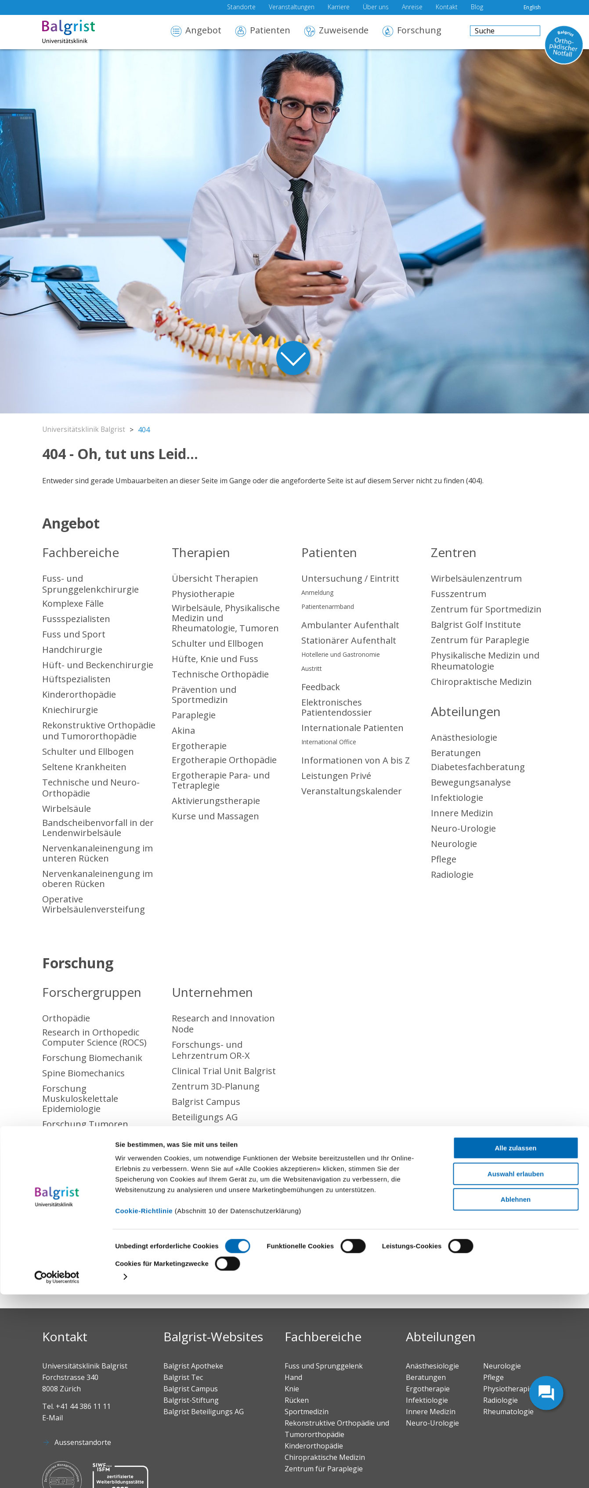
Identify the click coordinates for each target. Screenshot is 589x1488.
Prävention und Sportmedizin (204, 694)
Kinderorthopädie (79, 694)
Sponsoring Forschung (89, 1170)
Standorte (241, 7)
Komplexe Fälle (73, 603)
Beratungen (456, 753)
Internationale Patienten (352, 728)
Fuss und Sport (73, 634)
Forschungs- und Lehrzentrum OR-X (211, 1050)
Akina (183, 730)
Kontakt (447, 7)
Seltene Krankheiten (84, 767)
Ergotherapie (199, 746)
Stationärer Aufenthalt (348, 640)
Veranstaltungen (291, 7)
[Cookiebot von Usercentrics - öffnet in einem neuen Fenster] (56, 1470)
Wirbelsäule (66, 809)
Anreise (412, 7)
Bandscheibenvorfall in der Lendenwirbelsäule (98, 828)
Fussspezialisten (76, 619)
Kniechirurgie (70, 710)
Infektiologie (457, 798)
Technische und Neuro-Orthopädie (91, 787)
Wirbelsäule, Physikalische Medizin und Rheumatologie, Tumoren (226, 618)
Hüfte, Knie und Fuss (215, 659)
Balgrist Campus (206, 1102)
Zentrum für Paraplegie (480, 640)
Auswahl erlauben (516, 1367)
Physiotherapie (203, 594)
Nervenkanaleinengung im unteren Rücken (97, 853)
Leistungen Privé (336, 776)
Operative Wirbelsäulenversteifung (93, 904)
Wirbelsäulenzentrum (476, 578)
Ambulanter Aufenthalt (350, 625)
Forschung (419, 31)
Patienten (270, 31)
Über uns (376, 7)
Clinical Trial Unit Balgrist (224, 1071)
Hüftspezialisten (76, 679)
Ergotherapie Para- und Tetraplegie (221, 780)
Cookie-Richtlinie (144, 1404)
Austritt (311, 668)
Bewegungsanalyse (471, 782)
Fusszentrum (458, 594)
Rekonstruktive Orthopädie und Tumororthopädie (98, 730)
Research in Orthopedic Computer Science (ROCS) (94, 1037)
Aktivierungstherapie (216, 801)
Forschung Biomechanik (92, 1058)
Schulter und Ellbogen (88, 751)
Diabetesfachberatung (478, 767)
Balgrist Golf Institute (476, 624)
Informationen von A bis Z (355, 760)
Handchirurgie (72, 649)
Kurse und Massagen (215, 816)
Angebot (203, 31)
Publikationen (71, 1155)
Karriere (339, 7)
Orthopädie (66, 1018)
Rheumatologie (73, 1247)
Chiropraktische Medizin (481, 682)
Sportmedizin (70, 1185)
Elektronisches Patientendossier (336, 707)
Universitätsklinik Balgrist (84, 429)
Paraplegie (194, 715)
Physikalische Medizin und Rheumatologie (485, 660)
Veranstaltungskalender (351, 791)
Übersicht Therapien (215, 578)
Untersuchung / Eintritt (350, 578)
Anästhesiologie (464, 737)
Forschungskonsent (83, 1139)
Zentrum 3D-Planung (216, 1086)
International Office (328, 742)
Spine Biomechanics (83, 1073)
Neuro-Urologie (463, 828)
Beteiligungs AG (205, 1117)
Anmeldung (317, 592)
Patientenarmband (327, 606)
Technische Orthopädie (220, 674)
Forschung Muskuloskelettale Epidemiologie (80, 1098)
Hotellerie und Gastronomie (340, 654)
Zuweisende (344, 31)
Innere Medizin (462, 813)
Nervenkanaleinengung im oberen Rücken (97, 879)
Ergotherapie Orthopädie (224, 760)
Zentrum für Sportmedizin (486, 609)
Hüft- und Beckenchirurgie (97, 665)
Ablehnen (516, 1393)
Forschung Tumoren (85, 1124)
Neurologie (454, 844)
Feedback (320, 687)
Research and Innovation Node (223, 1023)
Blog (477, 7)
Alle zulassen (515, 1342)
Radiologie (452, 874)
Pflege (443, 859)
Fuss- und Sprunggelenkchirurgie (90, 583)
